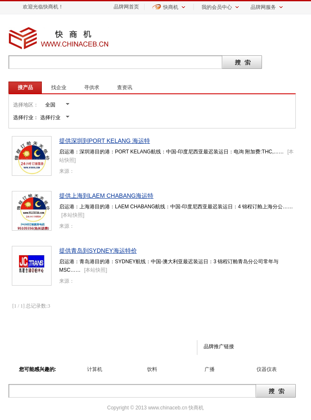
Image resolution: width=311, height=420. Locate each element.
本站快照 (73, 215)
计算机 (94, 369)
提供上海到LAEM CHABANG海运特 (106, 195)
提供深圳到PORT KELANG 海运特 (104, 140)
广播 (210, 369)
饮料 (152, 369)
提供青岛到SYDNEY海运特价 (98, 250)
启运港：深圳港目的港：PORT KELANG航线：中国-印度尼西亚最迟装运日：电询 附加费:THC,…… (171, 152)
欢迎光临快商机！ (43, 7)
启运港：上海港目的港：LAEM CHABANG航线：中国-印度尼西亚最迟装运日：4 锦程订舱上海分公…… (176, 207)
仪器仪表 (266, 369)
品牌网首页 (126, 7)
